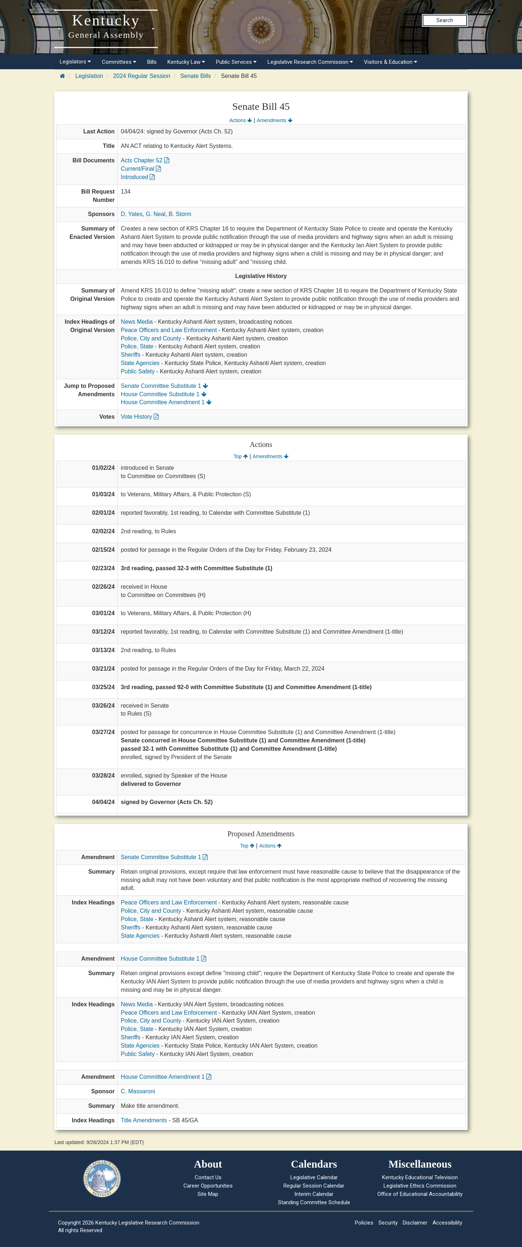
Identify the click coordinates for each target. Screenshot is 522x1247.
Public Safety (137, 371)
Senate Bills (195, 76)
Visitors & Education (390, 62)
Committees (119, 62)
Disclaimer (415, 1222)
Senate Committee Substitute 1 (164, 386)
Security (388, 1222)
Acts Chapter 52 (145, 160)
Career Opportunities (208, 1185)
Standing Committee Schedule (314, 1202)
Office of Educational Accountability (420, 1194)
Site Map (208, 1194)
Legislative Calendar (314, 1177)
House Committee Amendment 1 (166, 402)
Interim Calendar (314, 1194)
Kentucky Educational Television (420, 1177)
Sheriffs (130, 355)
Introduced (138, 177)
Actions (240, 120)
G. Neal (155, 214)
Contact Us (208, 1177)
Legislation (89, 76)
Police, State (137, 346)
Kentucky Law (186, 62)
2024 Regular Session (141, 76)
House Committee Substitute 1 (163, 394)
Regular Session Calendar (313, 1185)
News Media (137, 322)
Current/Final (141, 169)
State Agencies (140, 363)
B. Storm (180, 214)
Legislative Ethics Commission (420, 1185)
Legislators (75, 61)
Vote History (140, 417)
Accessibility (447, 1222)
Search (444, 20)
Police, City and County (151, 338)
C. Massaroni (138, 1091)
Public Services (236, 62)
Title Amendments (144, 1120)
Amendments (275, 120)
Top (240, 456)
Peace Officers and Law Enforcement (169, 330)
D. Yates (131, 214)
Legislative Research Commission (310, 62)
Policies (364, 1222)
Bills (152, 62)
